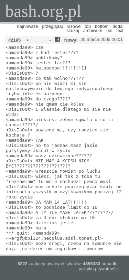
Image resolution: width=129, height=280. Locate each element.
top (88, 26)
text (119, 30)
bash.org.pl (43, 11)
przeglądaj (52, 26)
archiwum (93, 30)
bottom (102, 26)
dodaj (117, 26)
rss (109, 30)
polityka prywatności (99, 268)
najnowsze (27, 26)
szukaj (72, 30)
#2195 (14, 40)
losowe (73, 26)
